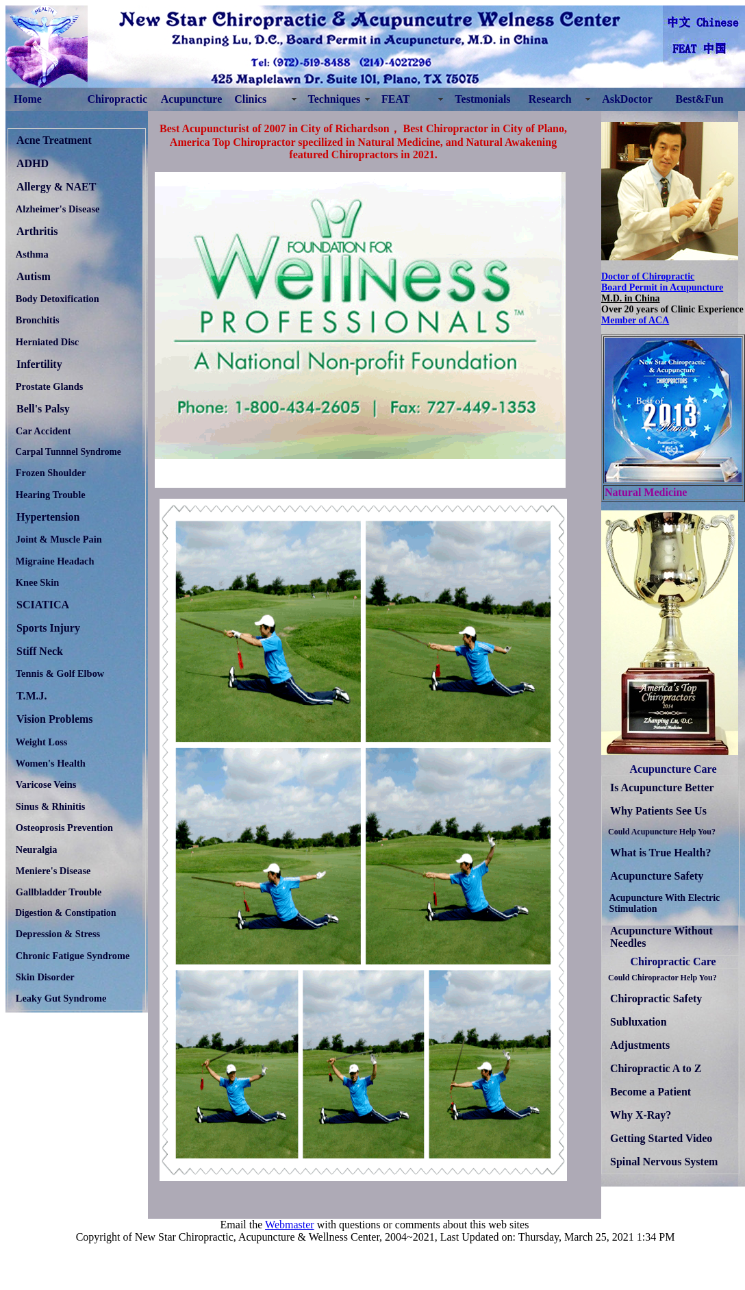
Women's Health (51, 763)
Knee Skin (38, 582)
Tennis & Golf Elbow (60, 673)
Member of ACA (635, 320)
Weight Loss (42, 741)
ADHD (32, 163)
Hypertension (47, 517)
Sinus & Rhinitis (51, 806)
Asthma (32, 254)
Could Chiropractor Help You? (662, 977)
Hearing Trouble (51, 494)
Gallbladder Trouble (59, 891)
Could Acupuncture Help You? (662, 831)
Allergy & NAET (56, 187)
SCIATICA (42, 604)
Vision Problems (54, 719)
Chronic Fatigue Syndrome (73, 955)
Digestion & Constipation (65, 913)
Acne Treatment (54, 140)
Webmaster (289, 1224)
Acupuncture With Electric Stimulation (664, 903)
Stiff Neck (39, 651)
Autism (33, 276)
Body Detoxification (57, 298)
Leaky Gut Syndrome (61, 998)
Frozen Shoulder (51, 472)
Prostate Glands (49, 386)
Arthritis (37, 231)
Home (28, 99)
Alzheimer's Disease (58, 208)
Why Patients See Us (658, 811)
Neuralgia (37, 849)
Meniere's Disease (53, 870)
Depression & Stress (58, 933)
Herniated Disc (47, 341)
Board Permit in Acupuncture (662, 287)
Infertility (39, 364)
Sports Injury (48, 628)
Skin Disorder (45, 976)
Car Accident (43, 430)
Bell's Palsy (43, 408)
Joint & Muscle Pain (59, 539)
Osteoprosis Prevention (64, 827)
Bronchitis (38, 319)
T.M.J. (31, 696)
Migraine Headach (55, 561)
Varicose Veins (46, 784)
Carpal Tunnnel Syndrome (68, 452)
